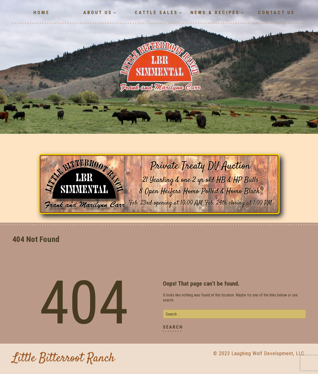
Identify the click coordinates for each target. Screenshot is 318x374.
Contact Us (276, 12)
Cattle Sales (159, 12)
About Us (100, 12)
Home (41, 12)
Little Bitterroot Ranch (63, 358)
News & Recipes (217, 12)
